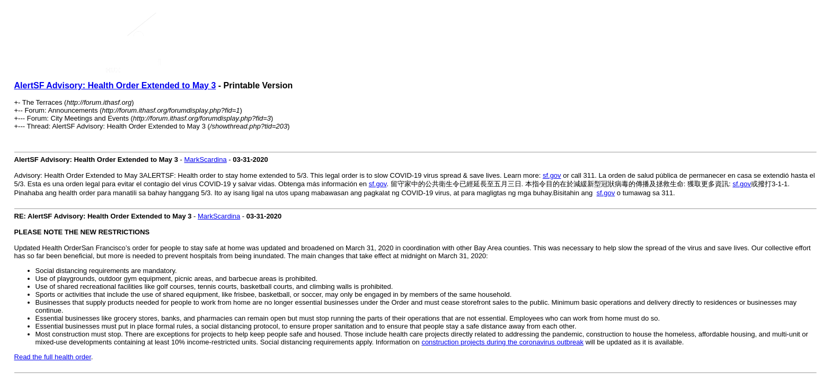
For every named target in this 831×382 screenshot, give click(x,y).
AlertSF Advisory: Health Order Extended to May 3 (115, 85)
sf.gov (552, 175)
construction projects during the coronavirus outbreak (502, 342)
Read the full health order (52, 357)
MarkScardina (205, 159)
